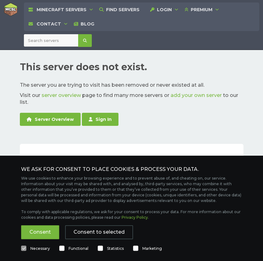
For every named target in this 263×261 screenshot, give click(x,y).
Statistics (115, 248)
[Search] (85, 40)
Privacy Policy (135, 217)
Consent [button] (40, 232)
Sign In (100, 119)
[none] (57, 9)
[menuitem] (119, 9)
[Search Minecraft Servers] (51, 40)
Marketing (152, 248)
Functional (78, 248)
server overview (61, 95)
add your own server (196, 95)
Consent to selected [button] (99, 232)
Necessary (40, 248)
